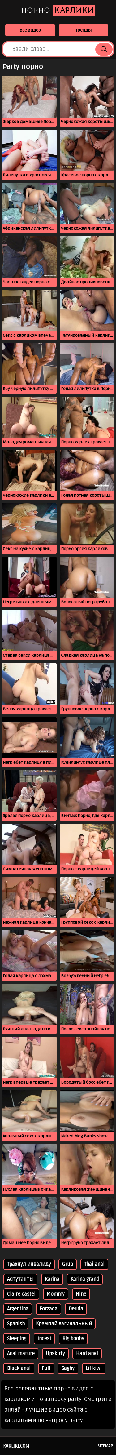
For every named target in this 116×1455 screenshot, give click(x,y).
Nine (81, 1294)
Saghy (68, 1368)
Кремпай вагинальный (64, 1324)
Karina (52, 1279)
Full (46, 1368)
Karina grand (85, 1279)
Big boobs (73, 1339)
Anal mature (21, 1353)
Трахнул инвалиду (29, 1264)
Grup (67, 1264)
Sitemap (105, 1446)
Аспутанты (20, 1279)
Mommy (56, 1294)
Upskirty (55, 1353)
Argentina (17, 1309)
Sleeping (16, 1339)
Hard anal (87, 1353)
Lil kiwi (94, 1368)
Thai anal (94, 1264)
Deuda (76, 1309)
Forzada (49, 1309)
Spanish (16, 1324)
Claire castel (21, 1294)
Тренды (83, 30)
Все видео (30, 30)
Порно (58, 10)
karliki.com (16, 1446)
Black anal (19, 1368)
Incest (44, 1339)
